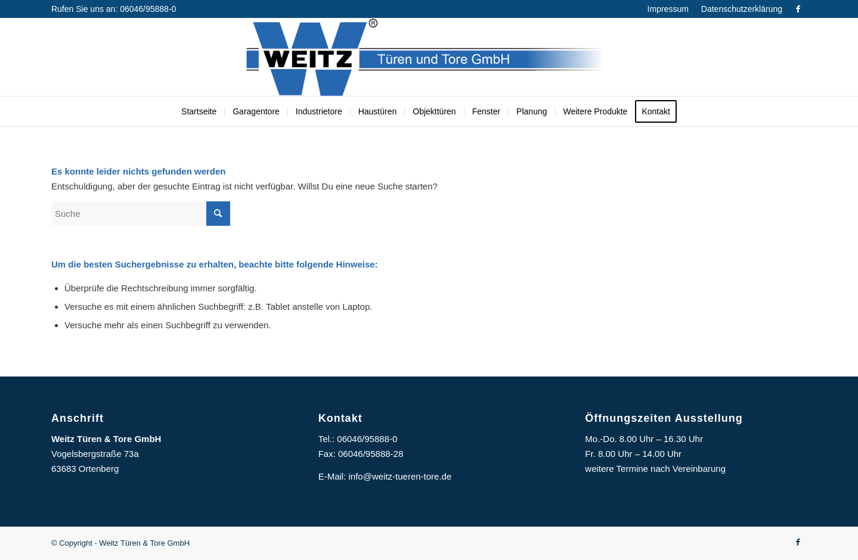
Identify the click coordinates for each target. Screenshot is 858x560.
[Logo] (429, 57)
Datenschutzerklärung (741, 9)
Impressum (668, 9)
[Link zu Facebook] (798, 9)
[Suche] (140, 213)
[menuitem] (668, 9)
